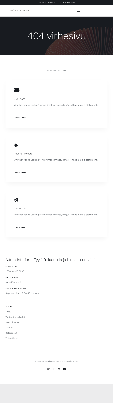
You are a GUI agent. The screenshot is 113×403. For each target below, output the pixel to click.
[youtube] (64, 369)
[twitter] (59, 369)
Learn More (20, 118)
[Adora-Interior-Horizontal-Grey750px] (19, 10)
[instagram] (48, 369)
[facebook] (54, 369)
